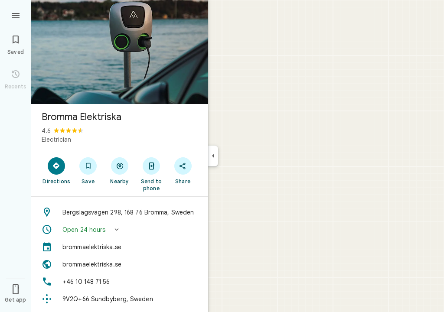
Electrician (56, 139)
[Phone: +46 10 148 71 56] (119, 281)
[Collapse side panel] (213, 156)
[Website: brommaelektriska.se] (119, 264)
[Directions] (56, 170)
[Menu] (15, 15)
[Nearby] (120, 170)
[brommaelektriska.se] (119, 247)
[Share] (183, 170)
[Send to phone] (151, 174)
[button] (119, 229)
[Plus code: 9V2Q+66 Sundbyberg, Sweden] (119, 299)
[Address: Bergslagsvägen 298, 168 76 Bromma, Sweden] (119, 212)
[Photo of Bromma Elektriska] (119, 52)
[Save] (88, 170)
